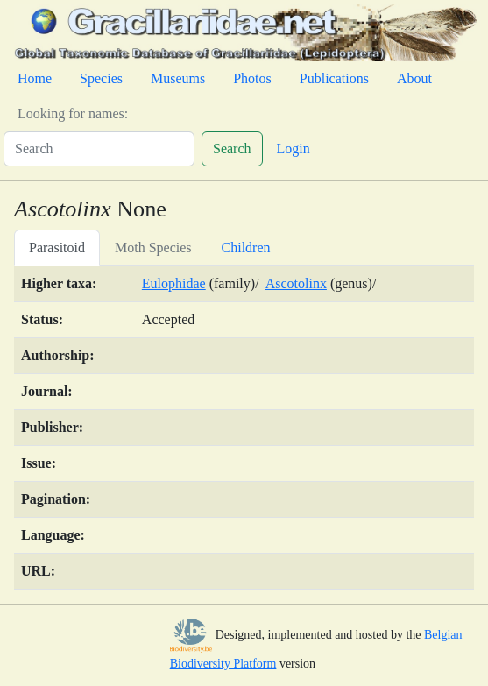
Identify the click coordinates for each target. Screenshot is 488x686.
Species (101, 78)
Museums (178, 78)
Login (293, 148)
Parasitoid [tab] (57, 247)
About (414, 78)
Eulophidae (174, 283)
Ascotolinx (296, 283)
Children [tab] (246, 247)
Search (232, 148)
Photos (252, 78)
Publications (334, 78)
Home (35, 78)
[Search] (99, 148)
